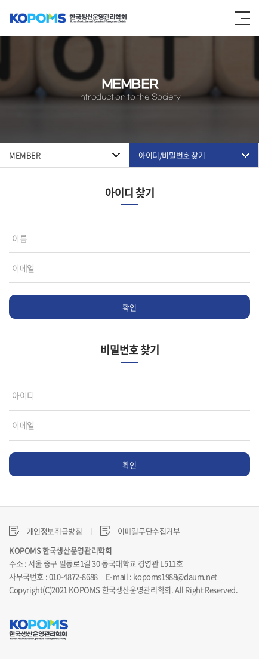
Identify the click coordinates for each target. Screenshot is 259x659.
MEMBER (25, 155)
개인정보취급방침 (45, 531)
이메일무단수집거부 (140, 531)
